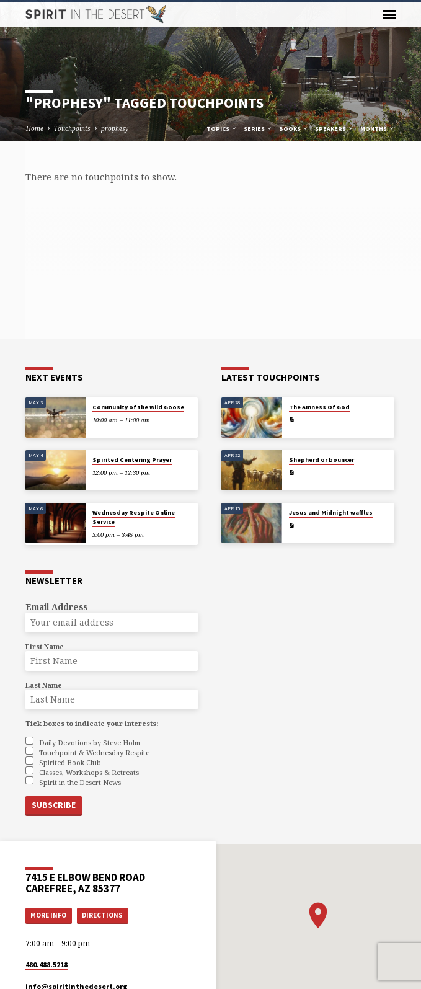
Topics (221, 129)
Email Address (56, 607)
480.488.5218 (46, 964)
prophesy (114, 128)
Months (377, 129)
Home (34, 128)
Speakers (334, 129)
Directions (102, 914)
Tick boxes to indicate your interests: (91, 723)
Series (258, 129)
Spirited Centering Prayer (132, 460)
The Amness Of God (319, 407)
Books (294, 129)
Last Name (43, 685)
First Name (44, 646)
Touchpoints (72, 128)
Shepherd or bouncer (321, 460)
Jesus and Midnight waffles (331, 512)
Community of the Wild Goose (138, 407)
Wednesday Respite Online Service (133, 516)
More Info (48, 914)
